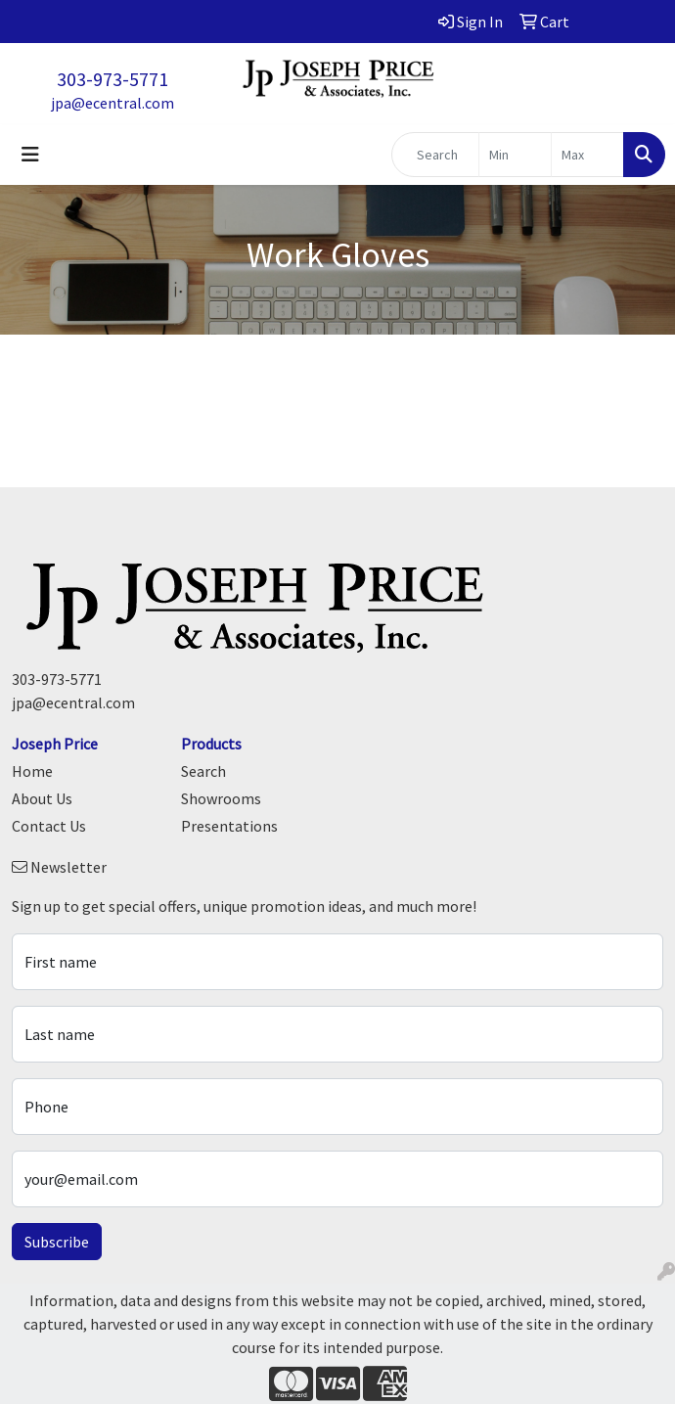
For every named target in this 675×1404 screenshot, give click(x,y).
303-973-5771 (112, 79)
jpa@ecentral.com (112, 103)
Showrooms (221, 798)
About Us (42, 798)
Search (203, 771)
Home (32, 771)
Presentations (229, 826)
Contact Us (49, 826)
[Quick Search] (435, 154)
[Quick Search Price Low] (515, 154)
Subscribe (56, 1241)
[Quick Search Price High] (587, 154)
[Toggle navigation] (30, 154)
